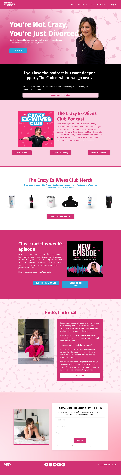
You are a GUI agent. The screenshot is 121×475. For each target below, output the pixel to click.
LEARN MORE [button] (18, 50)
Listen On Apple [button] (22, 152)
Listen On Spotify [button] (60, 152)
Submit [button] (80, 440)
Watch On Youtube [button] (99, 152)
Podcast (93, 4)
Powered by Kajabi (111, 470)
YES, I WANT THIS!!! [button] (60, 216)
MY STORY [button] (79, 376)
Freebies (104, 4)
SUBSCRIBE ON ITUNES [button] (46, 283)
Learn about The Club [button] (60, 95)
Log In (113, 4)
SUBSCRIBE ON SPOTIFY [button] (75, 284)
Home (73, 4)
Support (82, 4)
